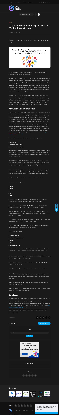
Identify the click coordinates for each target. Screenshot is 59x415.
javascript (24, 310)
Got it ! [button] (46, 412)
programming (15, 310)
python (36, 310)
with (10, 2)
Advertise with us (18, 2)
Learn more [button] (39, 409)
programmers (41, 310)
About (24, 2)
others (10, 310)
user (32, 310)
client (29, 310)
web (20, 310)
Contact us (30, 2)
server (16, 312)
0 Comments (13, 323)
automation (11, 312)
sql (45, 310)
